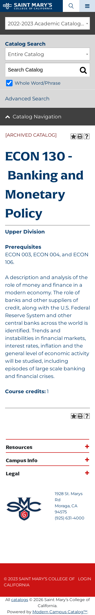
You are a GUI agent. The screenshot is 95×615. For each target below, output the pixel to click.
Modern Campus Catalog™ (59, 611)
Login (84, 578)
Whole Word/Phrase (38, 83)
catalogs (19, 599)
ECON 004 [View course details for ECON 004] (46, 254)
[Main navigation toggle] (87, 6)
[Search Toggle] (71, 6)
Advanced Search (27, 99)
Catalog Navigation (37, 117)
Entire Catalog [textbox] (26, 54)
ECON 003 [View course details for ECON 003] (18, 254)
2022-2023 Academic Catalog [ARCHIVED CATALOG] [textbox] (49, 24)
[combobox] (47, 23)
